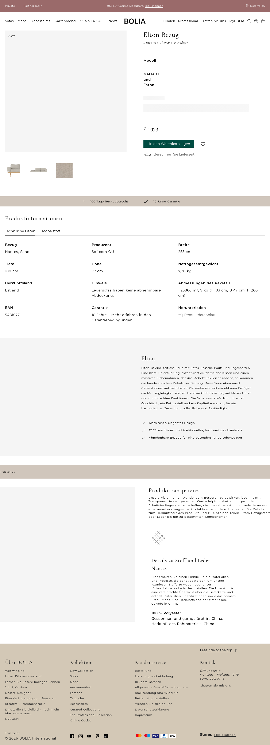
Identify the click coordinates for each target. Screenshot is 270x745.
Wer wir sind (15, 670)
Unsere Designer (18, 692)
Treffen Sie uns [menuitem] (213, 21)
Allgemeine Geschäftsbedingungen (162, 687)
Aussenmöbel (80, 687)
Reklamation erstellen (152, 698)
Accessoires (79, 703)
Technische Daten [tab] (20, 231)
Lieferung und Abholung (154, 676)
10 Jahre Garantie (148, 682)
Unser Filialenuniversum (24, 676)
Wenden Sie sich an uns (153, 703)
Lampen (76, 692)
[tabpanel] (135, 286)
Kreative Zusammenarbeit (25, 703)
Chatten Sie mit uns (215, 685)
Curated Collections (85, 709)
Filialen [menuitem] (169, 21)
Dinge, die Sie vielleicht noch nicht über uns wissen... (32, 711)
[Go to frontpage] (135, 21)
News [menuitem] (113, 21)
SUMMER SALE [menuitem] (92, 21)
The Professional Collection (91, 715)
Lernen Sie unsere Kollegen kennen (32, 682)
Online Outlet (80, 720)
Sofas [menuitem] (9, 21)
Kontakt (208, 662)
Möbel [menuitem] (23, 21)
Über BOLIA (19, 662)
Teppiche (77, 698)
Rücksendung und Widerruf (156, 692)
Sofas (74, 676)
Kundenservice (150, 662)
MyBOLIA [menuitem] (236, 21)
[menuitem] (249, 21)
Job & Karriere (16, 687)
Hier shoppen (154, 5)
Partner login (32, 5)
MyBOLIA (12, 718)
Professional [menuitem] (188, 21)
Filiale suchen (225, 734)
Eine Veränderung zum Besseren (30, 698)
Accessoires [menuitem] (40, 21)
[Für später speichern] (203, 144)
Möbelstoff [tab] (51, 231)
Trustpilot (7, 471)
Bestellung (143, 670)
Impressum (143, 715)
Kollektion (81, 662)
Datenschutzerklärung (152, 709)
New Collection (81, 670)
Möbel (75, 682)
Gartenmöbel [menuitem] (65, 21)
